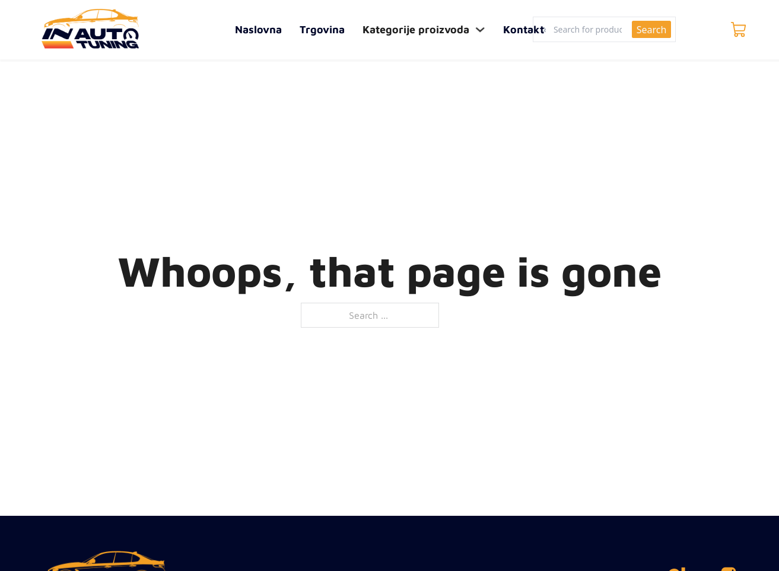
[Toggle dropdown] (480, 29)
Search (652, 29)
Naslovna (258, 29)
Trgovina (322, 29)
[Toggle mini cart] (739, 30)
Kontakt (523, 29)
